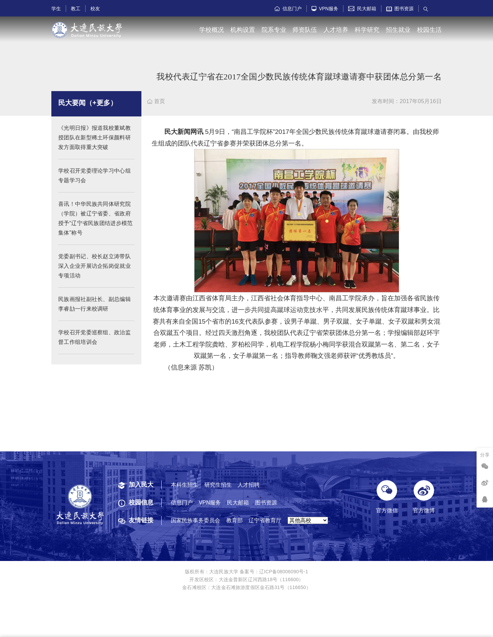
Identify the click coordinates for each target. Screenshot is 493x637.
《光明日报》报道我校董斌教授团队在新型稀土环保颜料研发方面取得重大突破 (94, 144)
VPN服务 (325, 8)
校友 (95, 8)
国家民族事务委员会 (195, 520)
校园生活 (429, 29)
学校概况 (211, 29)
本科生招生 (184, 485)
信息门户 (288, 8)
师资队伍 (304, 29)
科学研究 (367, 29)
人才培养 (336, 29)
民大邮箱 (362, 8)
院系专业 (274, 29)
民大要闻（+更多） (87, 110)
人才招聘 (249, 485)
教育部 (234, 520)
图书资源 (400, 8)
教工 (75, 8)
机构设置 (242, 29)
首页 (156, 101)
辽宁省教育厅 (265, 520)
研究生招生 (218, 485)
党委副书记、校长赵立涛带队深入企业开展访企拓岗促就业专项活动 (94, 273)
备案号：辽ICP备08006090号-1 (274, 571)
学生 (56, 8)
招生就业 (398, 29)
